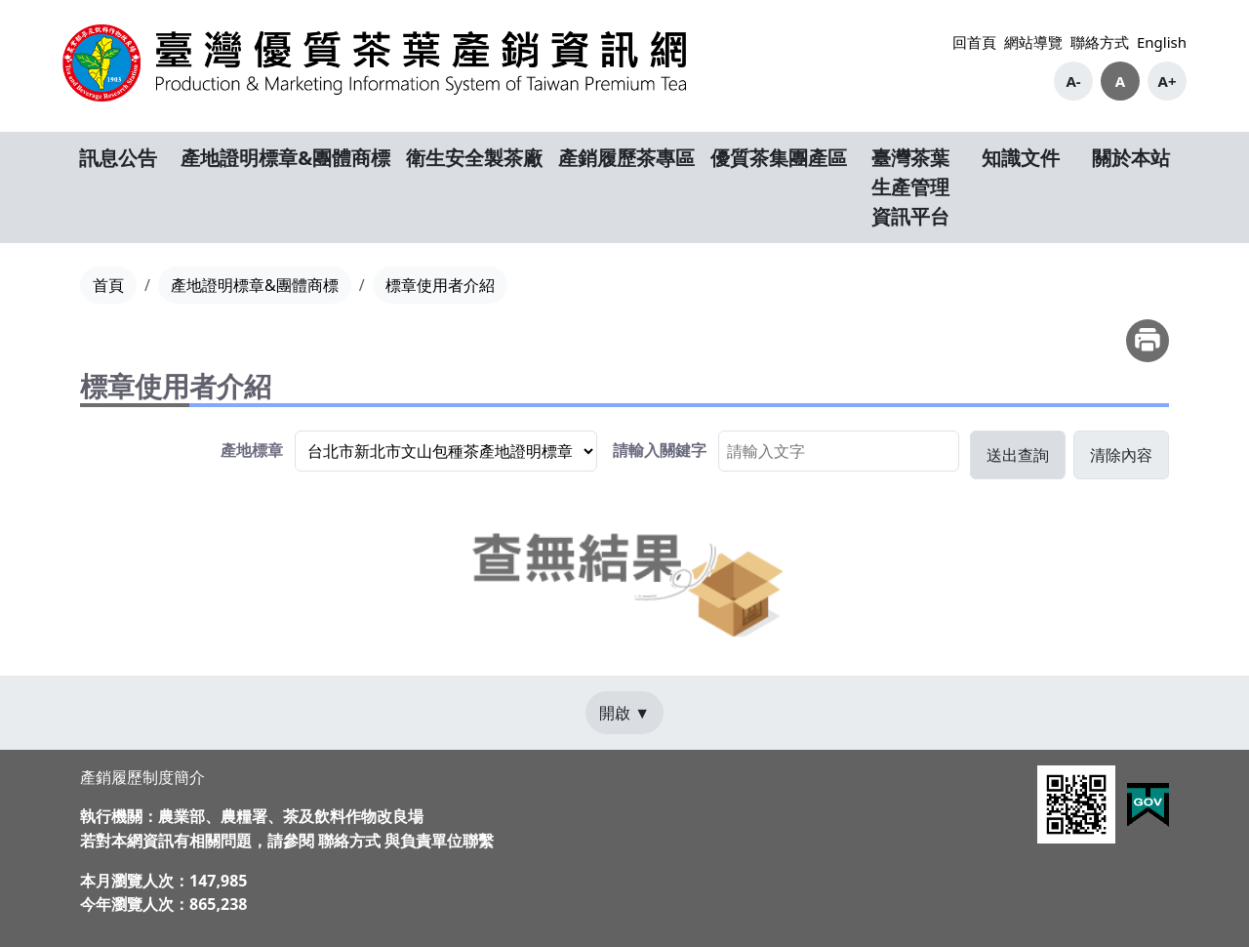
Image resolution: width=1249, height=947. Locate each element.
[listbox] (446, 451)
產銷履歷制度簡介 (142, 777)
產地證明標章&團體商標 (255, 285)
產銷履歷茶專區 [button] (626, 157)
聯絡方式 (1099, 42)
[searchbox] (838, 451)
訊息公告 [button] (118, 157)
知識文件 (1021, 157)
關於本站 (1131, 157)
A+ (1167, 81)
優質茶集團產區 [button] (778, 157)
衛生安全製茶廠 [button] (474, 157)
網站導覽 (1033, 42)
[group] (409, 451)
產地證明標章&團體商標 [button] (285, 157)
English (1162, 42)
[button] (1018, 455)
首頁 (108, 285)
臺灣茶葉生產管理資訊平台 (910, 186)
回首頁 (974, 42)
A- (1073, 81)
